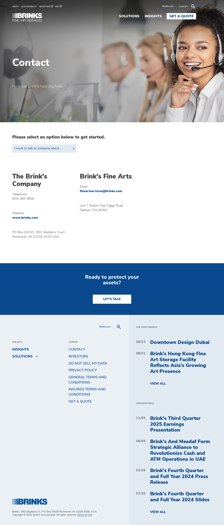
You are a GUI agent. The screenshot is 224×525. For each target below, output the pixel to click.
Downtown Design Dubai (179, 342)
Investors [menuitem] (78, 356)
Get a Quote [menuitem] (197, 16)
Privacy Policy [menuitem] (83, 370)
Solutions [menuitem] (144, 16)
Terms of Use (84, 515)
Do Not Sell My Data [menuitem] (88, 363)
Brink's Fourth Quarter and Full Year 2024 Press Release (179, 476)
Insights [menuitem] (168, 16)
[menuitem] (16, 6)
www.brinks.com (25, 217)
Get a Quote (80, 401)
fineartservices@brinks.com (101, 191)
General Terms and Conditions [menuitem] (88, 379)
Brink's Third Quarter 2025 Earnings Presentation (175, 424)
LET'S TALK (112, 299)
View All (158, 383)
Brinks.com (183, 6)
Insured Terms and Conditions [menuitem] (87, 392)
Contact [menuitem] (77, 349)
